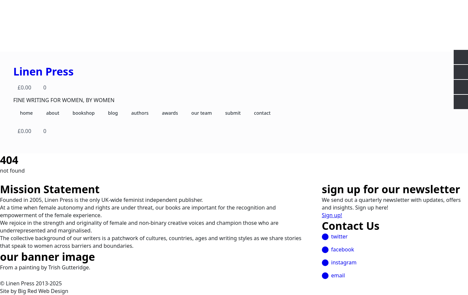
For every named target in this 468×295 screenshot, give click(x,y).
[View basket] (33, 87)
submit (233, 113)
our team (201, 113)
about (52, 113)
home (26, 113)
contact (262, 113)
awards (170, 113)
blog (113, 113)
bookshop (84, 113)
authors (139, 113)
